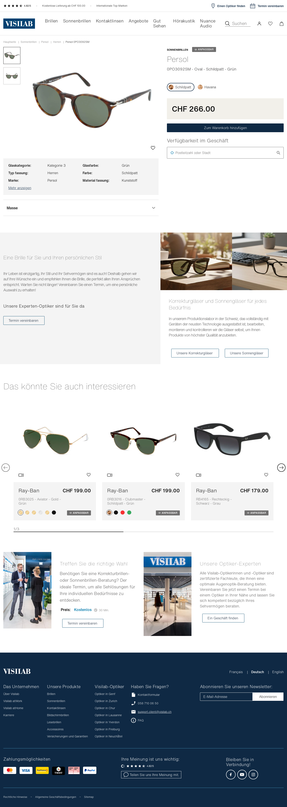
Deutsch (258, 671)
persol (44, 42)
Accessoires (55, 729)
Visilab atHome (13, 708)
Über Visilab (11, 694)
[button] (259, 23)
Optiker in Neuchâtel (108, 736)
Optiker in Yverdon (107, 722)
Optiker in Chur (105, 708)
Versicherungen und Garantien (67, 736)
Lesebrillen (54, 722)
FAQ (141, 720)
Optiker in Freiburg (107, 729)
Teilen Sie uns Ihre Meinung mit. (151, 774)
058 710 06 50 (148, 703)
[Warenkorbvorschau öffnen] (281, 23)
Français (236, 671)
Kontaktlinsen (56, 708)
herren (57, 42)
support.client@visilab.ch (154, 712)
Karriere (8, 715)
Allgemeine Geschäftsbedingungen (55, 797)
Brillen (51, 694)
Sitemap (89, 797)
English (278, 671)
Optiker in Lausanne (108, 715)
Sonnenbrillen (29, 42)
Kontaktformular (145, 694)
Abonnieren (268, 696)
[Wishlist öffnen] (270, 23)
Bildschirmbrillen (58, 715)
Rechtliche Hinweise (15, 797)
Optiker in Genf (105, 694)
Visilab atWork (12, 701)
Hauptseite (9, 42)
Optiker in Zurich (106, 701)
